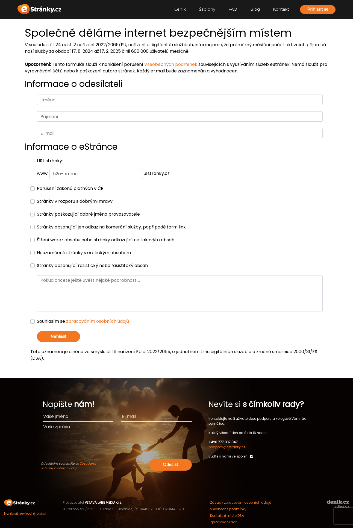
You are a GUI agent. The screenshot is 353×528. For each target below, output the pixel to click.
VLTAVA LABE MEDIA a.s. (103, 502)
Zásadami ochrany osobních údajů (68, 465)
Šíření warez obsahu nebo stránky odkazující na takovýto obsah (105, 240)
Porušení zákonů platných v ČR (70, 188)
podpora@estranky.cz (226, 447)
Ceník (180, 9)
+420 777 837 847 (223, 442)
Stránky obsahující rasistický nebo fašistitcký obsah (92, 265)
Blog (255, 9)
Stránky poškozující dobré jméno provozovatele (88, 214)
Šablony (207, 9)
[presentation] (150, 447)
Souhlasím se (83, 321)
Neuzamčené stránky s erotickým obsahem (84, 253)
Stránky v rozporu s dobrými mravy (75, 201)
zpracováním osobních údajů (97, 321)
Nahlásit (58, 336)
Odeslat (170, 464)
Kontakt (281, 9)
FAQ (232, 9)
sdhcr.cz (341, 506)
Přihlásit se (317, 9)
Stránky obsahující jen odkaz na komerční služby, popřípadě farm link (111, 227)
